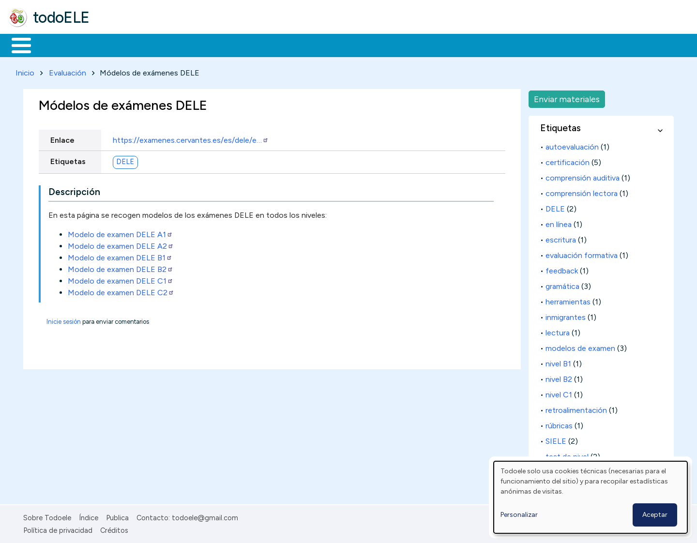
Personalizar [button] (519, 515)
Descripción (74, 190)
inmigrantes (565, 315)
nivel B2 (558, 377)
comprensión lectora (581, 191)
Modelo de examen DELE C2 (121, 290)
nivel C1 (558, 392)
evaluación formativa (581, 253)
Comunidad (354, 44)
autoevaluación (572, 145)
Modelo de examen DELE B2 (120, 267)
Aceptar (654, 515)
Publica (117, 516)
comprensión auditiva (582, 176)
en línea (558, 222)
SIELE (555, 439)
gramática (562, 284)
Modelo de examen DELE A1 (120, 232)
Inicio (16, 44)
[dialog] (590, 497)
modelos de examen (580, 346)
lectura (557, 330)
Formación (116, 44)
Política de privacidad (57, 528)
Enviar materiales (567, 97)
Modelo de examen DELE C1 (120, 279)
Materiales (54, 44)
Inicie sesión (63, 319)
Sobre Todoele (47, 516)
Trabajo (174, 44)
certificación (567, 160)
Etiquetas (68, 159)
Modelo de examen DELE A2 (121, 244)
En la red (228, 44)
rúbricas (559, 423)
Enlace (62, 138)
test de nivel (567, 454)
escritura (560, 237)
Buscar (397, 44)
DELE (125, 160)
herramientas (568, 299)
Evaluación (67, 70)
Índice (88, 516)
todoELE (61, 17)
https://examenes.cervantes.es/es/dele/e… (191, 138)
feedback (561, 268)
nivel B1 (558, 361)
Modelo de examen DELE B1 (120, 255)
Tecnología (289, 44)
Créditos (114, 528)
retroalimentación (576, 408)
